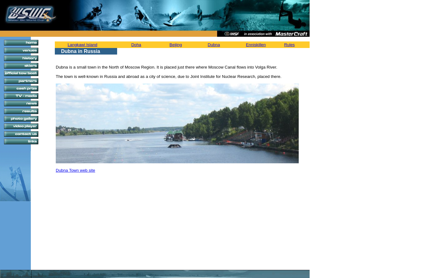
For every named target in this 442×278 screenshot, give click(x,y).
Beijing (175, 44)
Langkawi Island (82, 44)
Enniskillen (256, 44)
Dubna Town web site (75, 170)
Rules (289, 44)
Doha (136, 44)
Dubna (214, 44)
